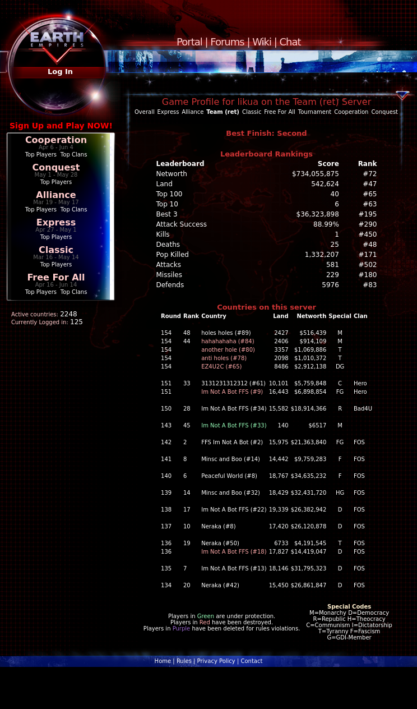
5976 (330, 285)
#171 (368, 255)
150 (166, 409)
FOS (359, 442)
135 (166, 568)
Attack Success (181, 224)
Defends (170, 285)
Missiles (169, 275)
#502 (368, 265)
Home (163, 661)
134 (166, 585)
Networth (171, 174)
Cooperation (56, 140)
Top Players (41, 154)
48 (187, 333)
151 (166, 383)
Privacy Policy (216, 661)
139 (166, 493)
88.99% (326, 224)
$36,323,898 (317, 214)
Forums (227, 42)
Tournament (314, 112)
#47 (370, 184)
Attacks (169, 265)
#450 (368, 234)
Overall (145, 112)
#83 (370, 285)
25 (335, 244)
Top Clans (74, 154)
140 (166, 476)
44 (187, 341)
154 (166, 333)
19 (187, 543)
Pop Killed (172, 255)
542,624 (325, 184)
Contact (251, 661)
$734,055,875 (315, 174)
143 (166, 425)
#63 (370, 204)
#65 (370, 194)
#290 (368, 224)
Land (164, 184)
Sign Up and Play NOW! (61, 125)
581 (332, 265)
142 (166, 442)
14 (187, 493)
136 (166, 543)
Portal (189, 42)
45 (187, 425)
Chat (290, 42)
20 (187, 585)
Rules (184, 661)
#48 (370, 244)
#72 (370, 174)
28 (187, 409)
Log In (60, 71)
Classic (56, 250)
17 (187, 510)
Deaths (168, 244)
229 (332, 275)
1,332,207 (322, 255)
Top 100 (169, 194)
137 (166, 526)
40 (335, 194)
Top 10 (167, 204)
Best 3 (167, 214)
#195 (368, 214)
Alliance (56, 195)
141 (166, 459)
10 (187, 526)
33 (187, 383)
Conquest (56, 167)
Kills (163, 234)
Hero (360, 383)
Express (56, 222)
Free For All (56, 277)
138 (166, 510)
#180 (368, 275)
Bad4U (363, 409)
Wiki (261, 42)
